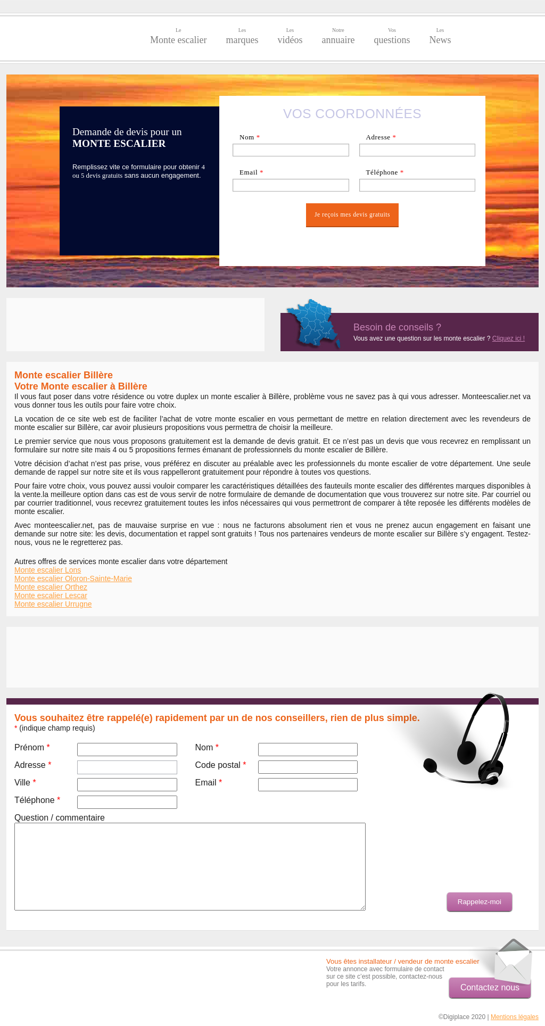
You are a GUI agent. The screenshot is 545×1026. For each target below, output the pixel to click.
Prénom (32, 747)
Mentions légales (515, 1017)
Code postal (220, 765)
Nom (250, 137)
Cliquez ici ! (508, 338)
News (440, 36)
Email (251, 172)
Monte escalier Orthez (50, 587)
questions (392, 36)
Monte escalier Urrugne (53, 604)
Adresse (381, 137)
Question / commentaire (59, 817)
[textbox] (417, 150)
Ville (25, 782)
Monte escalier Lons (47, 570)
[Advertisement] (135, 325)
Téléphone (385, 172)
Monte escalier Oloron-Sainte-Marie (73, 578)
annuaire (337, 36)
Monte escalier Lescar (50, 595)
